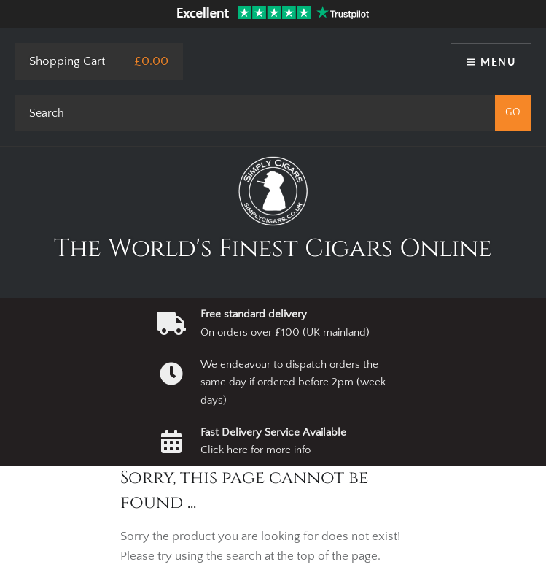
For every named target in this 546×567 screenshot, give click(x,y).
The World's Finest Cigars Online (273, 249)
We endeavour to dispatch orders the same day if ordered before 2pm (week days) (293, 382)
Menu (497, 61)
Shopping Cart (67, 61)
